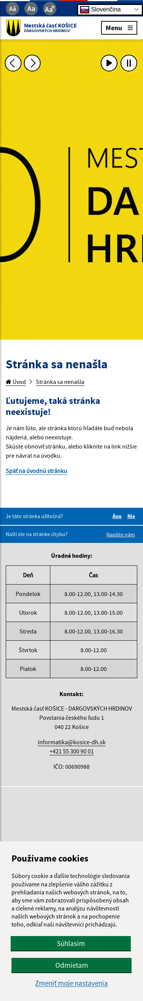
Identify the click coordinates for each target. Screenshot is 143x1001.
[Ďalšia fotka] (32, 63)
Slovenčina (100, 9)
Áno (118, 516)
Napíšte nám (120, 534)
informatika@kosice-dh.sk (72, 742)
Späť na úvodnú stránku (36, 471)
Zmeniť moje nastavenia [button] (71, 983)
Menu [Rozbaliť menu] (119, 27)
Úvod (16, 381)
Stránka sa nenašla (60, 381)
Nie (132, 516)
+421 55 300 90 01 (72, 751)
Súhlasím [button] (71, 943)
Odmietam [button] (71, 965)
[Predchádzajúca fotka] (13, 63)
